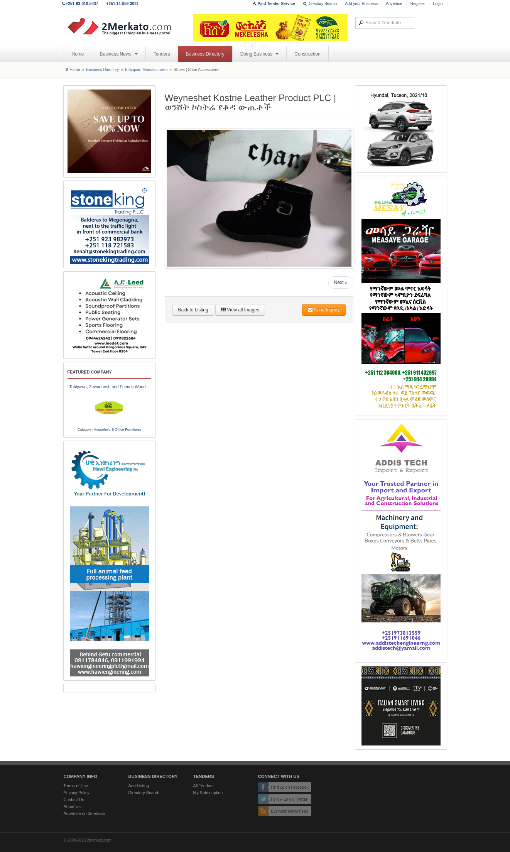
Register (417, 4)
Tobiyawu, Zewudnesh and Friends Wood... (109, 386)
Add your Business (361, 4)
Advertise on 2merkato (84, 813)
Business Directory (205, 54)
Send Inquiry (324, 310)
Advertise (394, 4)
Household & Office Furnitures (117, 429)
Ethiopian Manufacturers (146, 70)
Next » (341, 282)
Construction (307, 54)
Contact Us (74, 799)
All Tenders (203, 785)
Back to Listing (193, 310)
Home (78, 54)
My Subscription (208, 792)
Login (438, 4)
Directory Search (320, 4)
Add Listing (138, 785)
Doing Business (259, 54)
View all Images (240, 310)
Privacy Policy (77, 792)
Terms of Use (76, 785)
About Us (72, 806)
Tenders (162, 54)
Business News (119, 54)
